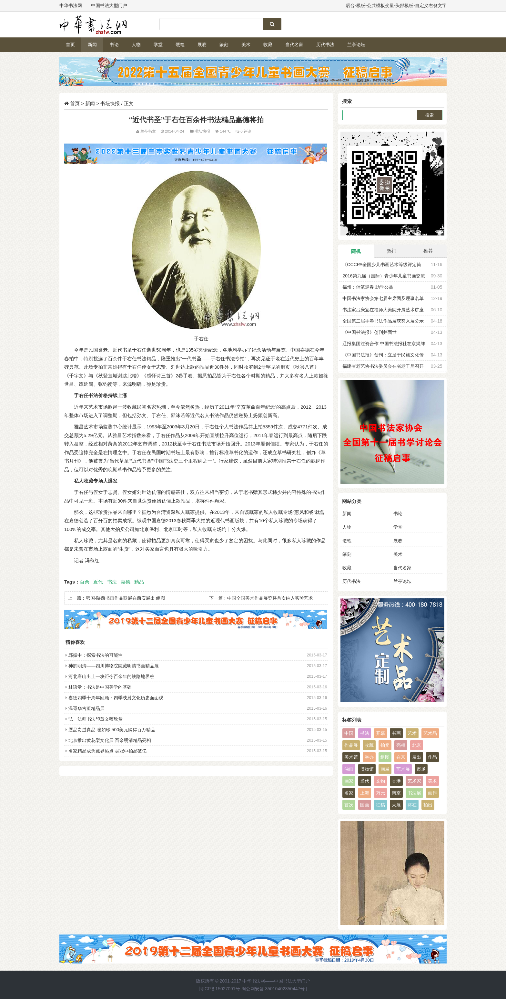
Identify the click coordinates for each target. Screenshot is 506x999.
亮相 (400, 745)
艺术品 (430, 733)
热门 (392, 251)
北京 (416, 745)
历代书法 (325, 44)
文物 (380, 781)
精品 (139, 581)
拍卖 (385, 745)
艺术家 (414, 781)
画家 (348, 781)
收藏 (267, 44)
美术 (245, 44)
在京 (400, 757)
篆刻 (223, 44)
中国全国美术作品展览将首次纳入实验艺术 (270, 598)
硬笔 (180, 44)
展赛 (202, 44)
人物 (136, 44)
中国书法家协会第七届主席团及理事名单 (383, 298)
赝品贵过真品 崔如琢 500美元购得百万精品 (111, 729)
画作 (432, 792)
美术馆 (351, 757)
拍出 (427, 804)
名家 (348, 792)
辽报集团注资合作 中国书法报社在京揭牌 (383, 343)
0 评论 (245, 131)
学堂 (158, 44)
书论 (114, 44)
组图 (385, 757)
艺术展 (403, 769)
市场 (421, 769)
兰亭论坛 (356, 44)
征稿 (380, 804)
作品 (432, 757)
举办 (369, 757)
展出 (416, 757)
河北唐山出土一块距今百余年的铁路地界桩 (111, 676)
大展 (396, 804)
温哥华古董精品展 (86, 708)
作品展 (351, 745)
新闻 (92, 44)
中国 (348, 733)
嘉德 (125, 581)
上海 (364, 792)
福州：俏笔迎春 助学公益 (367, 287)
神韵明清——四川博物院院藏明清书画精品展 (113, 665)
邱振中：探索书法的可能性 (95, 655)
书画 (396, 733)
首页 (70, 44)
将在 (412, 804)
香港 (396, 781)
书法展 (414, 792)
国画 (364, 804)
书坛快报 (110, 103)
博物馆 (367, 769)
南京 (396, 792)
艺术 (412, 733)
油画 (348, 769)
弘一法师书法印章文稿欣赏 (95, 719)
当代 (364, 781)
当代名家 (294, 44)
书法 (112, 581)
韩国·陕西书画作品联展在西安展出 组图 (125, 598)
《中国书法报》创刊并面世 (369, 332)
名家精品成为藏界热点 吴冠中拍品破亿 (107, 751)
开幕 (380, 733)
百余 (84, 581)
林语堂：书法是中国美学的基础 (100, 687)
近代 (98, 581)
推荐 (428, 251)
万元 (380, 792)
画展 (385, 769)
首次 (348, 804)
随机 (356, 251)
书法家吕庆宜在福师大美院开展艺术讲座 (383, 309)
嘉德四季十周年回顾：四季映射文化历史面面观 (115, 697)
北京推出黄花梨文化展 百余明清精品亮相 (109, 740)
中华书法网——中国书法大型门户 (276, 981)
